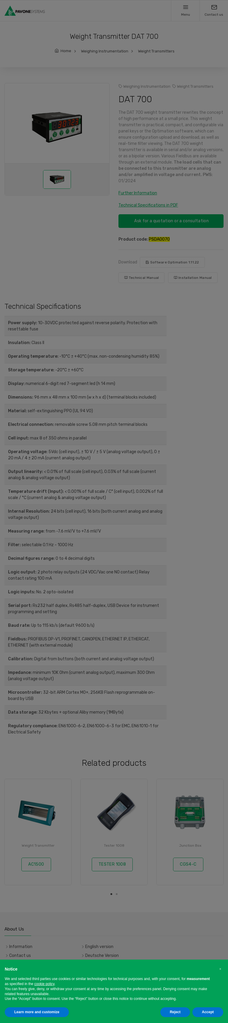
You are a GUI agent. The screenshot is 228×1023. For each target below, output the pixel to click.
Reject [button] (175, 1012)
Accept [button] (208, 1012)
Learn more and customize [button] (36, 1012)
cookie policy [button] (44, 984)
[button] (220, 969)
